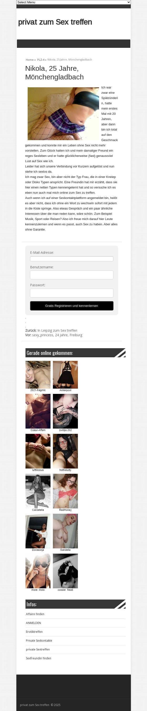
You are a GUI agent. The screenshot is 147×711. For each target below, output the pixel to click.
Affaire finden (35, 614)
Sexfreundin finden (38, 658)
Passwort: (37, 285)
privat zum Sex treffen (55, 22)
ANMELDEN (33, 623)
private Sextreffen (38, 649)
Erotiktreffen (34, 632)
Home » (31, 59)
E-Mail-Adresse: (42, 252)
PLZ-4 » (41, 59)
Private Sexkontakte (39, 641)
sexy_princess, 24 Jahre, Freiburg (53, 335)
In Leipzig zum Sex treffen (51, 330)
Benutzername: (42, 267)
